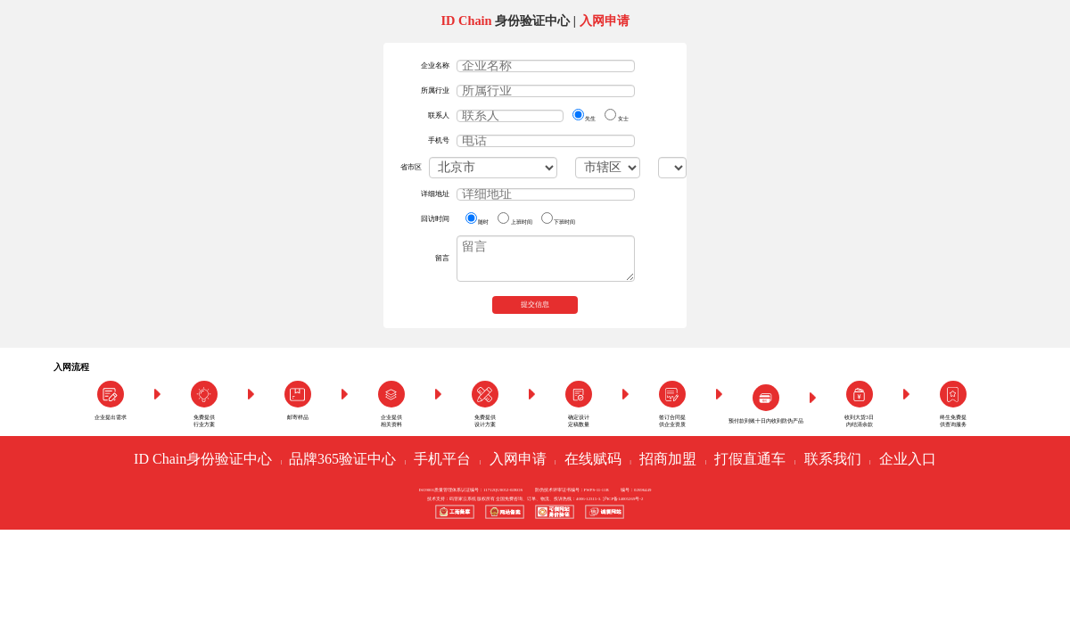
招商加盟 (667, 458)
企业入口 (907, 458)
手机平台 (442, 458)
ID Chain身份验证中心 (203, 458)
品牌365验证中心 (342, 458)
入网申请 (518, 458)
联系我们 (832, 458)
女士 (616, 115)
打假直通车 (750, 458)
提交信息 (535, 304)
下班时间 (558, 218)
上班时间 (514, 218)
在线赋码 (592, 458)
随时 (477, 218)
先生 (584, 115)
